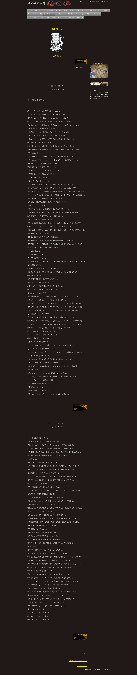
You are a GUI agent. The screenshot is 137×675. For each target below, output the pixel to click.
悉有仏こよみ (80, 17)
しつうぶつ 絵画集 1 (85, 14)
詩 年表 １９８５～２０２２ (36, 17)
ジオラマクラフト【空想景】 (46, 10)
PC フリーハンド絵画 (61, 10)
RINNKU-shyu (71, 17)
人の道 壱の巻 (96, 14)
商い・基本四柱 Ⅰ (49, 14)
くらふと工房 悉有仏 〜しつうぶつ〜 (49, 4)
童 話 (100, 10)
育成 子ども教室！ (73, 14)
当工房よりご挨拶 (32, 10)
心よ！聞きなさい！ (61, 14)
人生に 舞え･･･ (72, 10)
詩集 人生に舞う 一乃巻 (35, 14)
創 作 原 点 (62, 17)
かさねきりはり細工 (51, 17)
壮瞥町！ (106, 10)
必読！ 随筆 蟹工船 (91, 10)
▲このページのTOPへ (82, 666)
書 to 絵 (80, 10)
